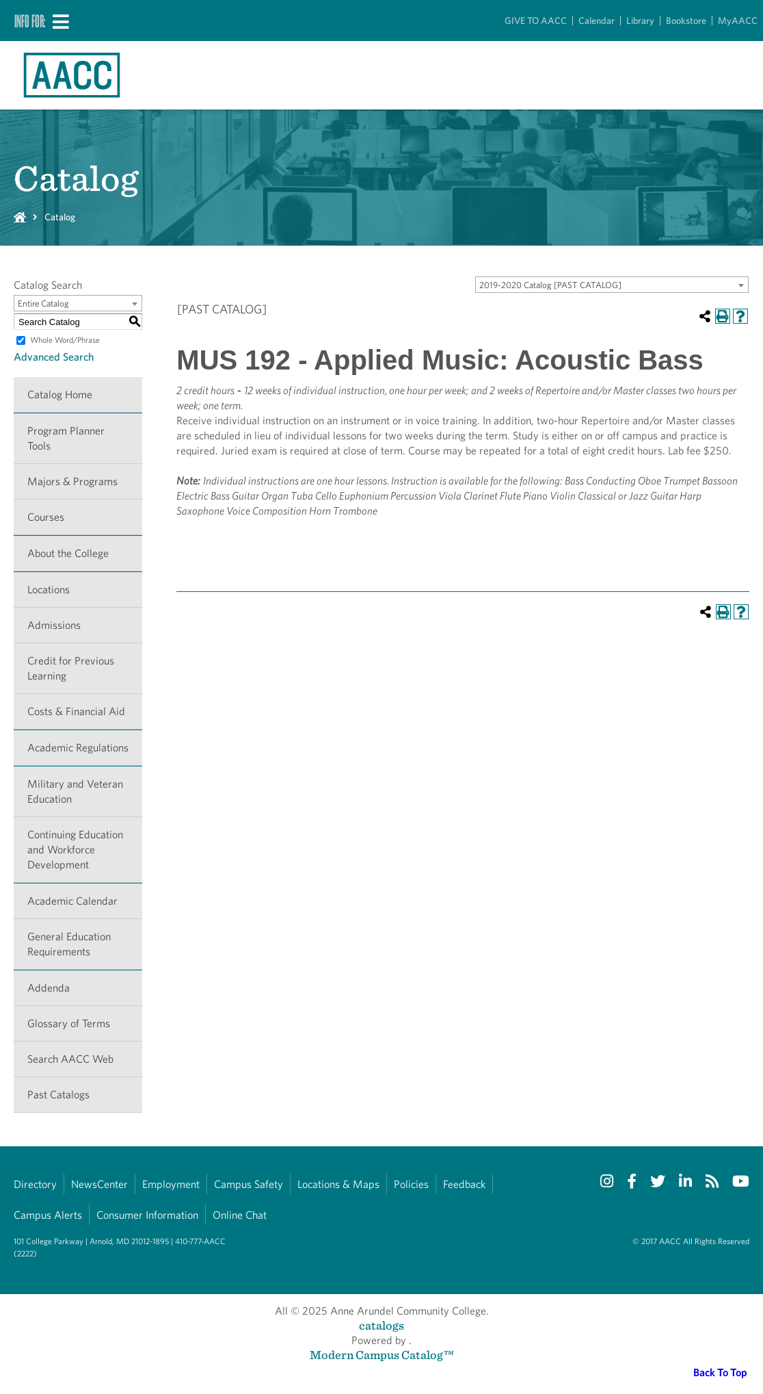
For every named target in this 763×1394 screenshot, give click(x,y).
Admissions (54, 625)
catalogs (381, 1325)
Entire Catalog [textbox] (43, 303)
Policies (411, 1184)
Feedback (464, 1184)
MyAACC (738, 20)
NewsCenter (99, 1184)
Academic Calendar (72, 900)
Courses (45, 517)
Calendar (596, 20)
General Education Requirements (69, 944)
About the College (68, 553)
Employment (171, 1184)
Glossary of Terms (68, 1023)
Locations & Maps (338, 1184)
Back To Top (720, 1372)
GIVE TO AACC (536, 20)
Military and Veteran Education (75, 791)
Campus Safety (248, 1184)
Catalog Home (59, 394)
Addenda (48, 987)
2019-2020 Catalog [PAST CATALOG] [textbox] (550, 285)
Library (640, 20)
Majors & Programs (72, 481)
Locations (48, 589)
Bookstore (686, 20)
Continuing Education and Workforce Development (75, 849)
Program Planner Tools (66, 438)
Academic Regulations (78, 747)
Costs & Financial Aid (76, 711)
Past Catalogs (58, 1094)
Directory (35, 1184)
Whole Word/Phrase (65, 340)
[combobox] (612, 284)
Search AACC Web (70, 1059)
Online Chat (240, 1215)
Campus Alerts (48, 1215)
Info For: (30, 20)
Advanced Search (54, 356)
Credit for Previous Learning (70, 668)
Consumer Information (147, 1215)
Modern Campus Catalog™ (382, 1354)
